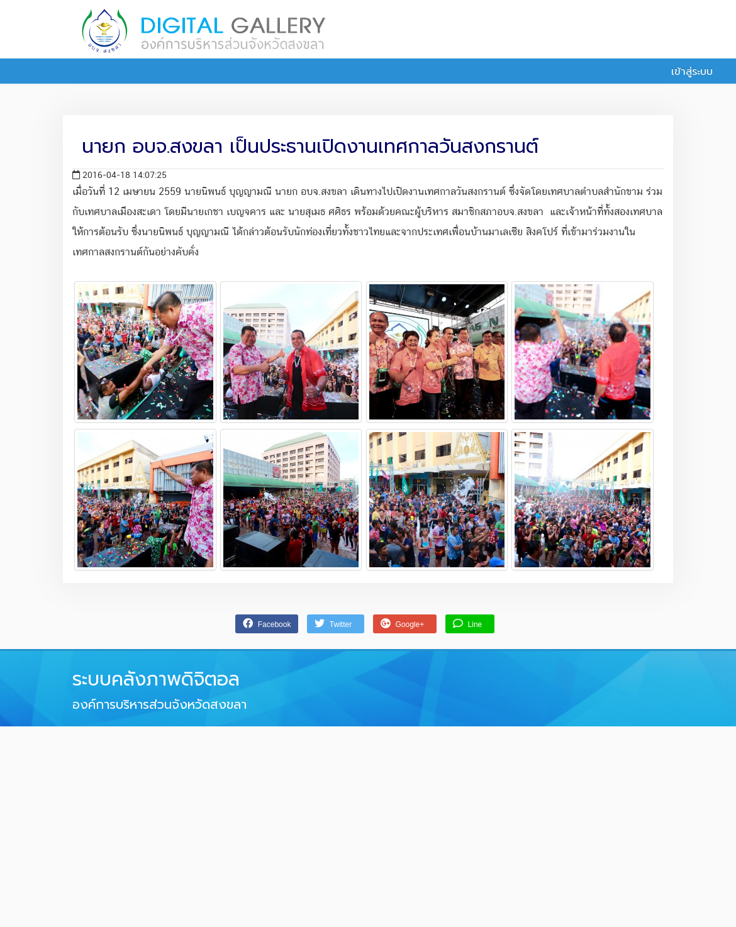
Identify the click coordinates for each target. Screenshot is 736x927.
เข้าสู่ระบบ (685, 71)
